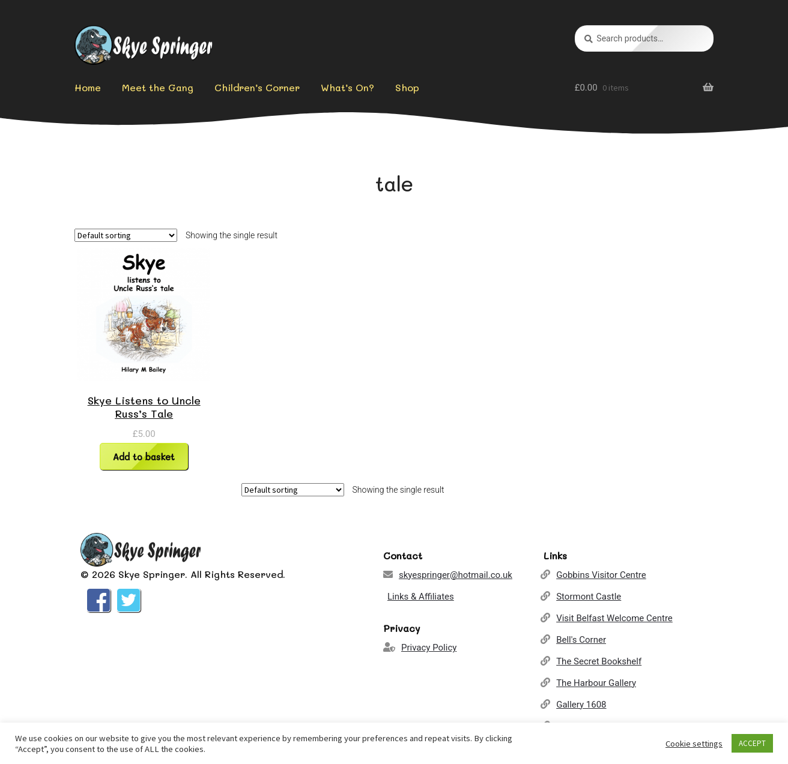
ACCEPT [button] (752, 743)
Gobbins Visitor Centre (601, 575)
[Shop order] (125, 235)
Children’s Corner (257, 87)
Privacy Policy (428, 647)
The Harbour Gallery (596, 683)
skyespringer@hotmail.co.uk (455, 575)
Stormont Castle (588, 596)
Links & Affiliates (420, 596)
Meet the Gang (157, 87)
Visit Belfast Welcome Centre (614, 618)
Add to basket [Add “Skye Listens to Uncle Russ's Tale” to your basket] (144, 457)
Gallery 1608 (581, 704)
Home (87, 87)
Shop (407, 87)
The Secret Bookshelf (598, 661)
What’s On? (347, 87)
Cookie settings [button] (694, 743)
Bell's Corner (581, 639)
